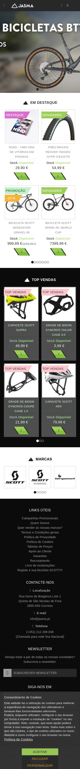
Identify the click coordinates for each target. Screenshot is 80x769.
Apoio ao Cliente (40, 551)
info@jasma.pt (40, 619)
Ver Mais (22, 176)
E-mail (40, 613)
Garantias (40, 556)
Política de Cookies (40, 542)
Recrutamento (40, 560)
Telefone (40, 626)
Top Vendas (40, 280)
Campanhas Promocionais (40, 518)
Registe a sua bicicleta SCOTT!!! (40, 570)
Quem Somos (40, 523)
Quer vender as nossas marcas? (39, 527)
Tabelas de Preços (40, 546)
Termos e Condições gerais (40, 532)
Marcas (40, 459)
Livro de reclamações (40, 565)
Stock (14, 163)
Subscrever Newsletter (30, 673)
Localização (40, 590)
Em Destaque (40, 103)
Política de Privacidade (40, 537)
